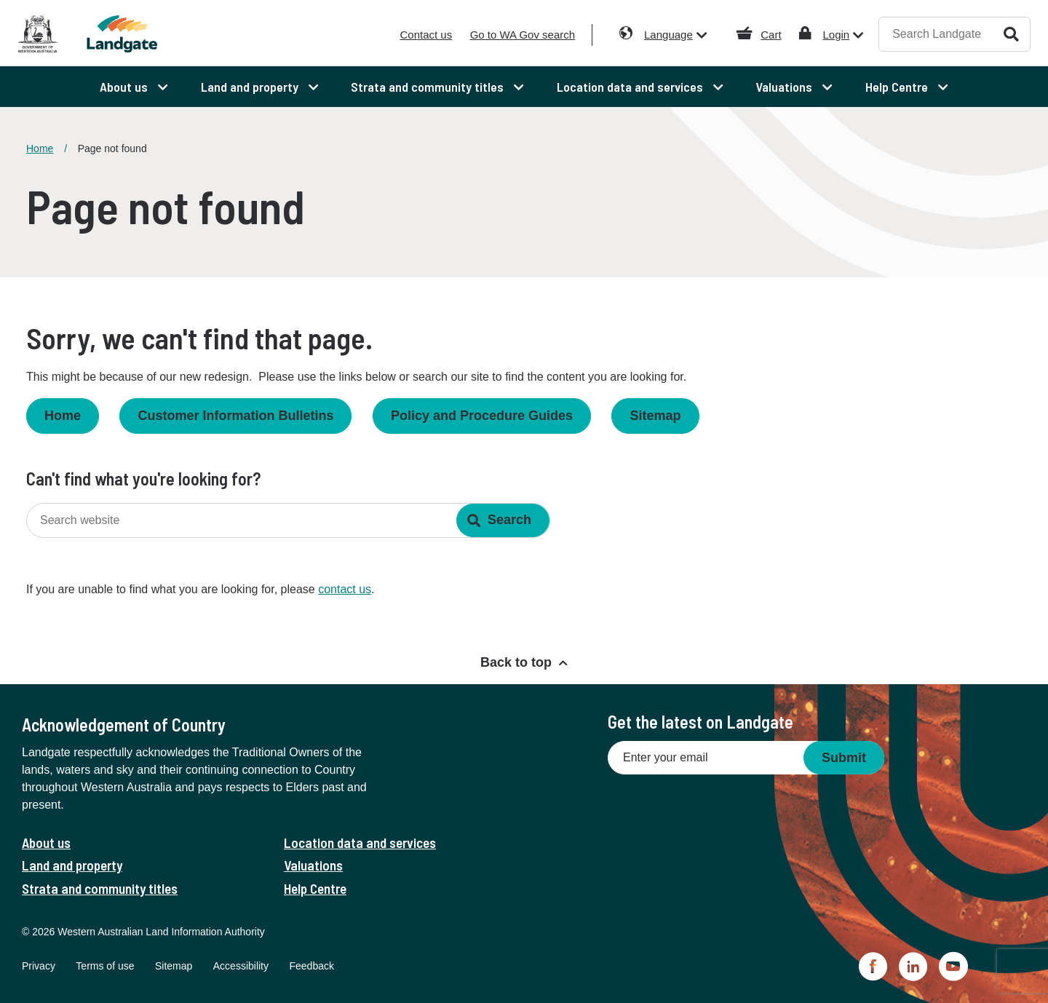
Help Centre (315, 888)
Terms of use (105, 966)
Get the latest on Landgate (700, 721)
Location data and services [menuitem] (631, 87)
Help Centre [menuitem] (898, 87)
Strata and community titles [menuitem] (429, 87)
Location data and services (360, 842)
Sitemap (655, 415)
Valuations (313, 865)
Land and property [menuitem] (251, 87)
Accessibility (241, 966)
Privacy (38, 966)
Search (1011, 33)
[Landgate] (144, 34)
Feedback (311, 966)
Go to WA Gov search (523, 34)
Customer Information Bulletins (235, 415)
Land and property (72, 865)
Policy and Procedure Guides (482, 415)
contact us (344, 589)
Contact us (426, 34)
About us (46, 842)
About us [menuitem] (125, 87)
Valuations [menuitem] (785, 87)
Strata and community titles (100, 888)
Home (39, 148)
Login (835, 34)
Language (668, 34)
